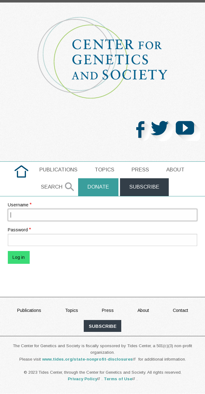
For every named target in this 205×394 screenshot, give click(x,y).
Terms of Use (120, 379)
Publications (58, 170)
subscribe (103, 326)
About (175, 170)
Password (18, 229)
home (21, 170)
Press (140, 170)
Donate (98, 187)
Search (51, 187)
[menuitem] (21, 171)
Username (18, 204)
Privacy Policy (85, 379)
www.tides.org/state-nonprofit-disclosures (89, 359)
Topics (104, 170)
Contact (180, 310)
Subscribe (144, 187)
